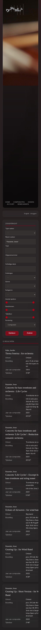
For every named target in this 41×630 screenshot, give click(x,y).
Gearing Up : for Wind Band (19, 549)
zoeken (31, 202)
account (10, 204)
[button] (29, 333)
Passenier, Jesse (11, 384)
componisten (19, 202)
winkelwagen (23, 204)
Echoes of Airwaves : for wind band (22, 510)
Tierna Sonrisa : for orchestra (19, 353)
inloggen (33, 214)
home (7, 202)
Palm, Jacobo (10, 350)
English (26, 214)
